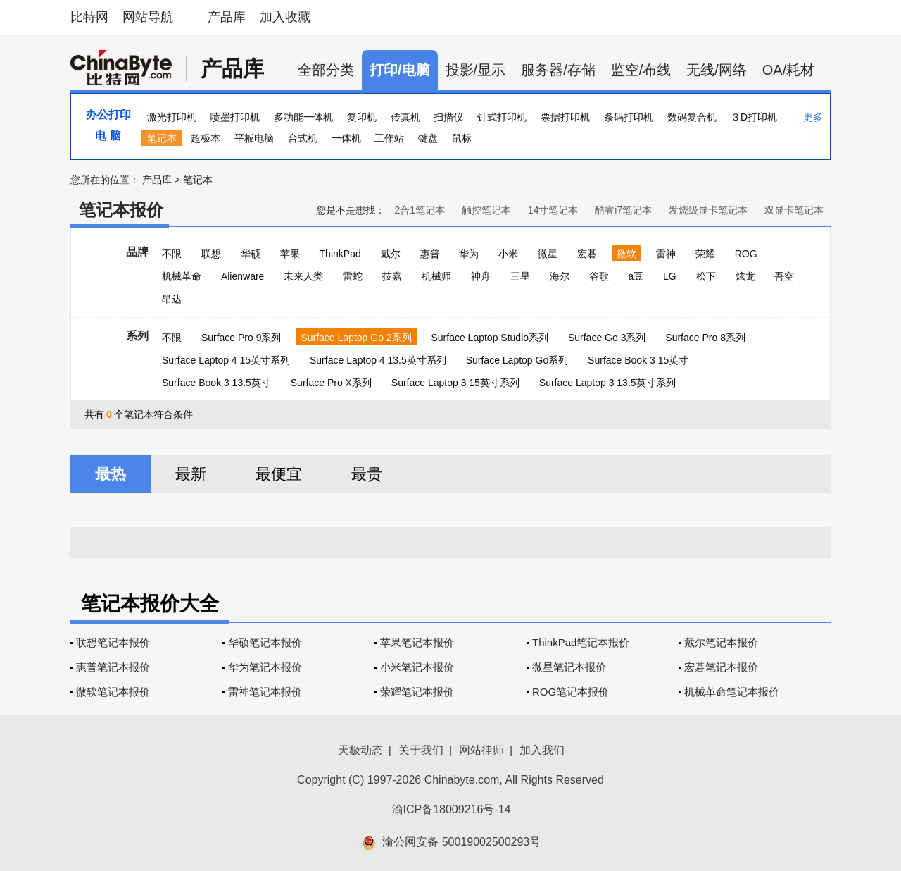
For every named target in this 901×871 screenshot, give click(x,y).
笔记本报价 (121, 209)
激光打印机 (171, 117)
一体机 (346, 138)
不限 (172, 253)
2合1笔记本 (419, 210)
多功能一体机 (303, 117)
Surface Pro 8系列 (705, 337)
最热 (110, 474)
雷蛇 (353, 276)
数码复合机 (692, 117)
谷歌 (599, 276)
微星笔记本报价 (569, 667)
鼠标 (462, 138)
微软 (626, 253)
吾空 (784, 276)
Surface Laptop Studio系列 (489, 337)
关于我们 (420, 750)
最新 (190, 474)
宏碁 (587, 253)
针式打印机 (502, 117)
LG (669, 276)
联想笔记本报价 (113, 642)
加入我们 (542, 750)
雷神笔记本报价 (265, 692)
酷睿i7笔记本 (623, 210)
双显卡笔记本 (794, 210)
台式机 (302, 138)
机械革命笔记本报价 (731, 692)
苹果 (290, 253)
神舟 (481, 276)
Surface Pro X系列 (331, 382)
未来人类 (303, 276)
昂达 (172, 298)
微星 (547, 253)
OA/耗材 (788, 70)
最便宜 (279, 474)
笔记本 (162, 138)
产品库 (227, 17)
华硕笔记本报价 (265, 642)
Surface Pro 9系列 (241, 337)
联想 (211, 253)
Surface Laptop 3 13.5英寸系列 (607, 382)
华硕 (250, 253)
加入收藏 (285, 17)
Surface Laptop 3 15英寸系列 (455, 382)
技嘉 (392, 276)
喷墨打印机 (235, 117)
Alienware (242, 276)
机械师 (436, 276)
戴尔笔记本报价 (721, 642)
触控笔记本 (486, 210)
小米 (508, 253)
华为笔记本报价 (265, 667)
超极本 (205, 138)
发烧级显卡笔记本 (708, 210)
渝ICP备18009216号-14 (451, 809)
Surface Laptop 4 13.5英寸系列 (378, 360)
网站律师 (481, 750)
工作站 (389, 138)
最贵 (366, 474)
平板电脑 (254, 138)
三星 (520, 276)
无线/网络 (716, 70)
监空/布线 (641, 70)
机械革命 (181, 276)
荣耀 (705, 253)
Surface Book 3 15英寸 (638, 360)
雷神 (666, 253)
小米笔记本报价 (417, 667)
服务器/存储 (558, 70)
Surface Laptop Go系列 (517, 360)
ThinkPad (340, 253)
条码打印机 (628, 117)
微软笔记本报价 (113, 692)
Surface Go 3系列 (607, 337)
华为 (469, 253)
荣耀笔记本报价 (417, 692)
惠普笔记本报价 (113, 667)
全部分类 (326, 70)
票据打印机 (565, 117)
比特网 (89, 17)
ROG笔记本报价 (570, 692)
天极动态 (360, 750)
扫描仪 (448, 117)
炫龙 (745, 276)
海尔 (559, 276)
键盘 (428, 138)
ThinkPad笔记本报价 (580, 642)
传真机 (405, 117)
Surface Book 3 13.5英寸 (216, 382)
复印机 (362, 117)
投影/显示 (476, 70)
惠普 (430, 253)
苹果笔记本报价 (417, 642)
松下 (706, 276)
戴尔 (391, 253)
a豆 (635, 276)
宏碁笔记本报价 (721, 667)
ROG (746, 253)
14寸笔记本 (553, 210)
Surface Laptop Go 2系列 (356, 337)
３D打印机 (754, 117)
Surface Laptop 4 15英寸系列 (226, 360)
